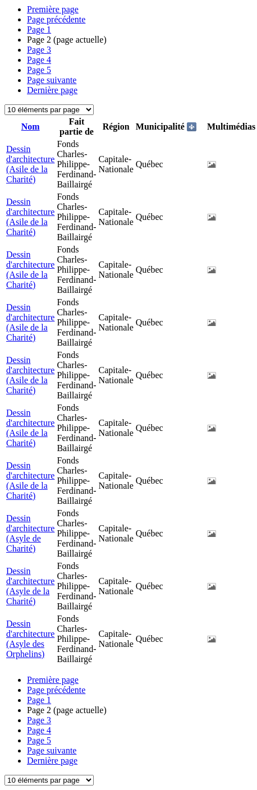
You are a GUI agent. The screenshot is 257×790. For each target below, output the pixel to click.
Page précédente (56, 19)
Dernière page (52, 90)
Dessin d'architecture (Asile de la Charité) (30, 164)
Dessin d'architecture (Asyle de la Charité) (30, 586)
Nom (30, 126)
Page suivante (51, 80)
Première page (53, 9)
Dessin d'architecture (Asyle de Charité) (30, 533)
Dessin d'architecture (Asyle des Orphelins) (30, 639)
